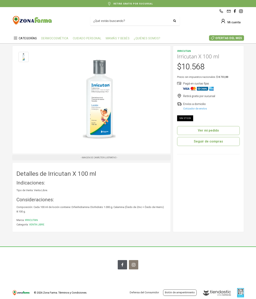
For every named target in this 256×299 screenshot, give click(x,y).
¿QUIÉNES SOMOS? (147, 38)
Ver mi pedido (208, 130)
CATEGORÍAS (28, 38)
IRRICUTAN (31, 220)
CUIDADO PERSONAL (87, 38)
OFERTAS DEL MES (228, 38)
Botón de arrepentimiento (180, 292)
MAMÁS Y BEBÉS (118, 38)
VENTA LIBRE (36, 224)
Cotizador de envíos (195, 108)
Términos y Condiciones (72, 292)
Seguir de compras (208, 141)
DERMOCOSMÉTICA (55, 38)
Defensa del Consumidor (144, 292)
